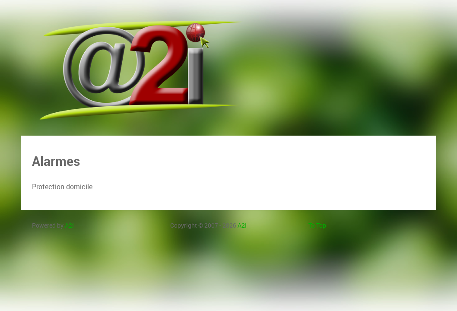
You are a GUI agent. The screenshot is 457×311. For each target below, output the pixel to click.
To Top (317, 225)
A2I (69, 225)
